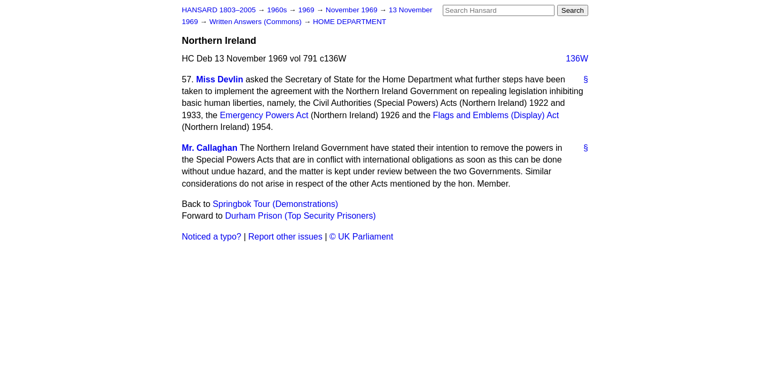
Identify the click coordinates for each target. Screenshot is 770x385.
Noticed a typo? (211, 236)
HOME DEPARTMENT (349, 22)
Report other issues (285, 236)
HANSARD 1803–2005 (219, 10)
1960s (278, 10)
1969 (307, 10)
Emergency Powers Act (264, 115)
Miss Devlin (219, 79)
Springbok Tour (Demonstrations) (275, 204)
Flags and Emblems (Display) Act (496, 115)
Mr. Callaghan (209, 147)
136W (577, 58)
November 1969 (353, 10)
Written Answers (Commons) (256, 22)
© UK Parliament (361, 236)
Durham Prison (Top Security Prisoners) (300, 215)
